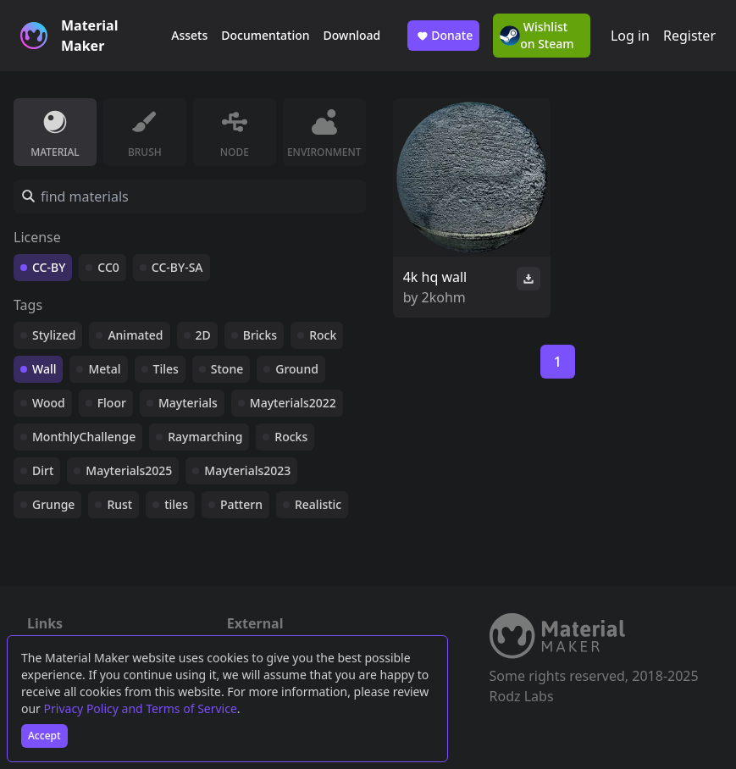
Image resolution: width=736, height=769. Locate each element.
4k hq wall (435, 277)
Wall (44, 369)
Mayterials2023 (247, 470)
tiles (176, 504)
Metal (104, 369)
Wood (48, 403)
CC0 (108, 267)
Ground (296, 369)
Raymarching (205, 437)
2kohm (444, 297)
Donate (443, 35)
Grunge (53, 504)
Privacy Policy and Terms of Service (140, 708)
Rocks (290, 437)
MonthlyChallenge (84, 437)
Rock (322, 335)
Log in (630, 35)
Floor (111, 403)
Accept (44, 735)
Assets (189, 35)
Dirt (42, 470)
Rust (119, 504)
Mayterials (188, 403)
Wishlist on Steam (536, 35)
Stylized (53, 335)
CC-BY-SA (177, 267)
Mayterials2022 (293, 403)
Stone (227, 369)
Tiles (166, 369)
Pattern (241, 504)
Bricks (260, 335)
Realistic (318, 504)
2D (203, 335)
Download (352, 35)
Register (689, 35)
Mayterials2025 (129, 470)
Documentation (265, 35)
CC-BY (48, 267)
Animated (135, 335)
